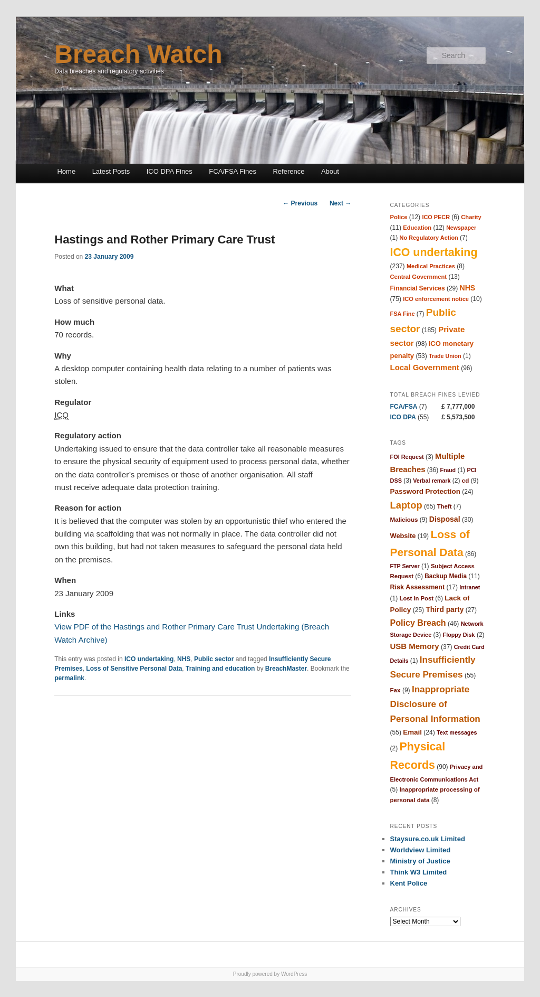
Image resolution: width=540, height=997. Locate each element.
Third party (445, 610)
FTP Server (405, 566)
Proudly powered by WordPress (270, 974)
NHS (183, 659)
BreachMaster (286, 668)
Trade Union (445, 356)
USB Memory (414, 646)
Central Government (418, 277)
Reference (288, 171)
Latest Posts (111, 171)
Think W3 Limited (418, 872)
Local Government (424, 367)
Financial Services (417, 288)
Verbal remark (431, 480)
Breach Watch (138, 54)
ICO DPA (403, 417)
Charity (471, 217)
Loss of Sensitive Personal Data (134, 668)
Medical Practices (431, 266)
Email (412, 732)
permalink (69, 678)
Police (399, 217)
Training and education (220, 668)
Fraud (448, 470)
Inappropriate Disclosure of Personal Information (435, 704)
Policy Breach (418, 622)
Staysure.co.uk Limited (427, 839)
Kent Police (409, 883)
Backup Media (446, 576)
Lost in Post (416, 598)
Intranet (469, 587)
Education (417, 227)
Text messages (457, 732)
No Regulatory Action (429, 237)
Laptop (406, 505)
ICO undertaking (148, 659)
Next (340, 203)
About (330, 171)
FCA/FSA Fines (232, 171)
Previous (300, 203)
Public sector (214, 659)
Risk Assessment (417, 587)
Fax (395, 689)
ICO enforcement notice (436, 299)
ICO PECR (436, 217)
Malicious (404, 519)
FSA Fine (402, 314)
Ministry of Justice (420, 861)
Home (66, 171)
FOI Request (407, 457)
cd (465, 480)
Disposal (444, 519)
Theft (444, 506)
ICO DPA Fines (169, 171)
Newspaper (461, 227)
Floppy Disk (459, 635)
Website (403, 536)
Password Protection (425, 491)
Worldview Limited (420, 850)
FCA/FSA (404, 406)
